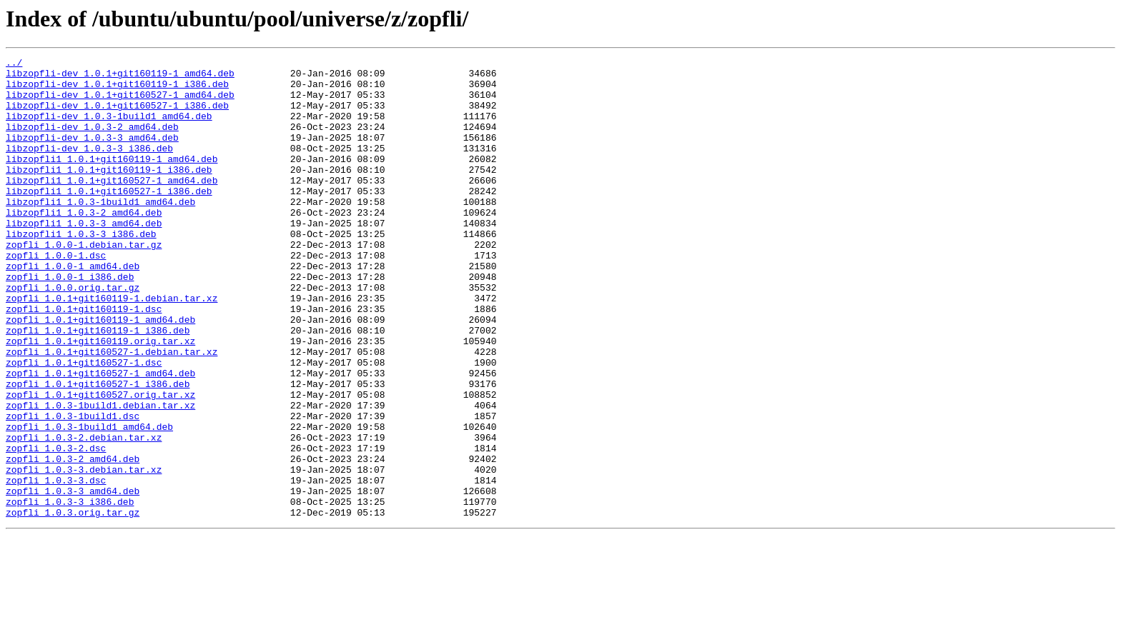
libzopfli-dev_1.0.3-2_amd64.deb (92, 141)
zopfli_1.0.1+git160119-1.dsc (84, 359)
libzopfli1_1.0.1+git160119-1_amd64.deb (111, 180)
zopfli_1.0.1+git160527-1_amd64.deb (100, 437)
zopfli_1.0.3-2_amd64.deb (72, 539)
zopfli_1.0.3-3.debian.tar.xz (84, 552)
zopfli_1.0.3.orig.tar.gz (72, 604)
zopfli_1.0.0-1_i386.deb (70, 321)
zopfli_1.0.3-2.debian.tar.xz (84, 514)
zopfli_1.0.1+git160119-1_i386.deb (97, 385)
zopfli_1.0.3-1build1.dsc (72, 488)
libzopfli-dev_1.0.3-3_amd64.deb (92, 154)
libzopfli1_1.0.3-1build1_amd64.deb (100, 231)
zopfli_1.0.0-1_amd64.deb (72, 308)
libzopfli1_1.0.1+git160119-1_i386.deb (109, 192)
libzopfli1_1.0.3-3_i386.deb (81, 270)
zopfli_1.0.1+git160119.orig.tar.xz (100, 398)
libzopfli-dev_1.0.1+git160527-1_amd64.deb (120, 102)
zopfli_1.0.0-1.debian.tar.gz (84, 282)
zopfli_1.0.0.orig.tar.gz (72, 334)
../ (14, 64)
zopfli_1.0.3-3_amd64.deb (72, 578)
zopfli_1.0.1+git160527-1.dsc (84, 424)
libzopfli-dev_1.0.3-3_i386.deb (89, 167)
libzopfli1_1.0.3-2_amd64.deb (84, 244)
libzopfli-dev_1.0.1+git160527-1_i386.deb (117, 115)
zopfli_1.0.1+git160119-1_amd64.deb (100, 372)
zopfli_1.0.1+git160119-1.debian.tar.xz (111, 347)
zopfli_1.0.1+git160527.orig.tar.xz (100, 462)
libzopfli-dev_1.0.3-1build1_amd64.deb (109, 128)
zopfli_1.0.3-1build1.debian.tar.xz (100, 475)
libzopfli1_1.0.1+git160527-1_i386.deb (109, 218)
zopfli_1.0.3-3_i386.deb (70, 591)
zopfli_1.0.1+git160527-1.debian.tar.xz (111, 411)
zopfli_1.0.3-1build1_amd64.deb (89, 501)
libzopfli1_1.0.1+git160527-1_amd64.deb (111, 205)
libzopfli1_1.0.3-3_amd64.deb (84, 257)
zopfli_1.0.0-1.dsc (56, 295)
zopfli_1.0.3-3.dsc (56, 565)
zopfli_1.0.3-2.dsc (56, 527)
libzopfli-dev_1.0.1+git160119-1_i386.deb (117, 90)
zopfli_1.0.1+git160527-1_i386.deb (97, 449)
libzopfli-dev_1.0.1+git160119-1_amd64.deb (120, 77)
